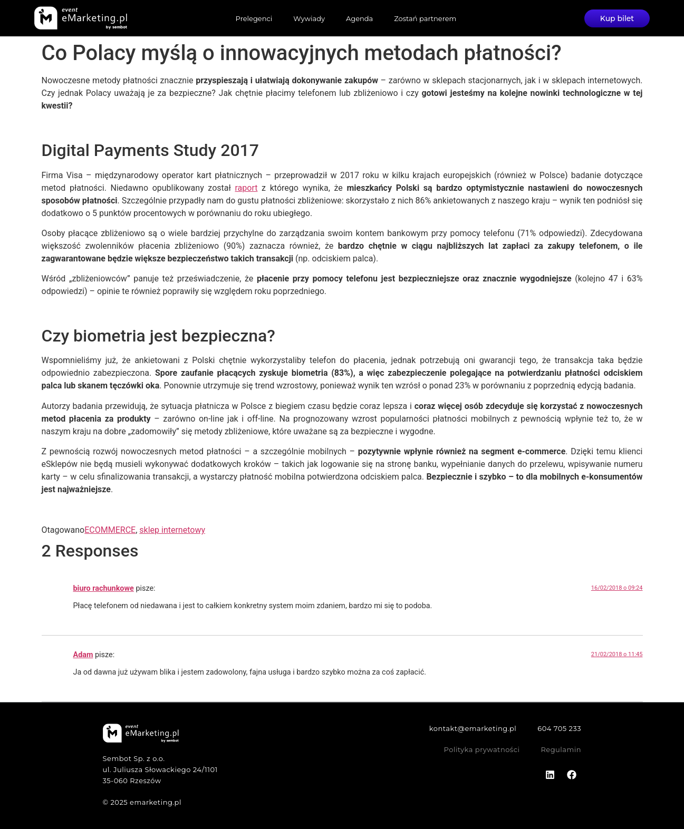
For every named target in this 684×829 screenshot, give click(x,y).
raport (246, 188)
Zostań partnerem (425, 18)
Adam (83, 654)
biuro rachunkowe (103, 588)
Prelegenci (254, 18)
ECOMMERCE (110, 530)
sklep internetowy (172, 530)
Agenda (359, 18)
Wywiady (309, 18)
